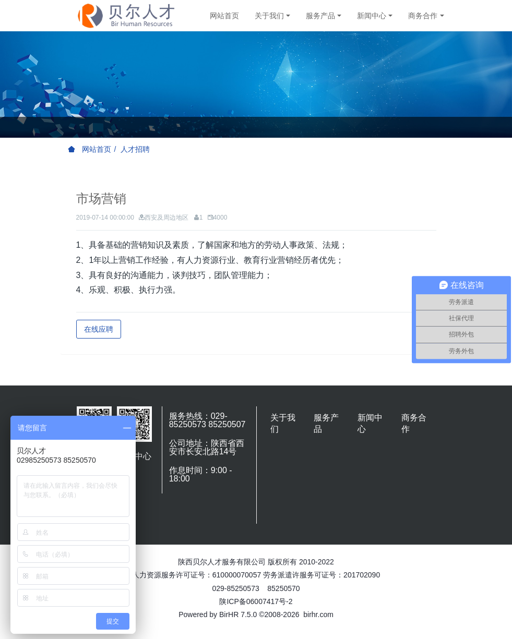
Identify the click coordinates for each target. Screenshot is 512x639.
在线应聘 (98, 329)
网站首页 (224, 15)
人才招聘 (135, 149)
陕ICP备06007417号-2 (255, 601)
